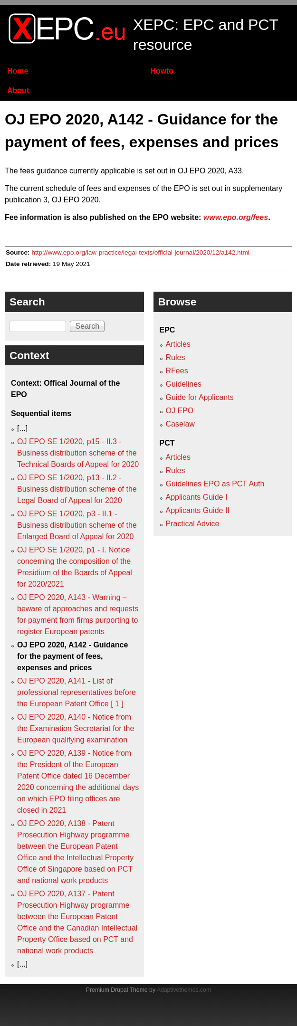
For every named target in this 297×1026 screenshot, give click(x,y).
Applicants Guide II (198, 510)
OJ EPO (180, 411)
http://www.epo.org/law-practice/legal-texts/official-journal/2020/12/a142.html (140, 252)
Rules (175, 357)
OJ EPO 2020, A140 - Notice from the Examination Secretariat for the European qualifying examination (75, 728)
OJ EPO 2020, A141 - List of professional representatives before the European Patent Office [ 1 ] (76, 692)
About (18, 90)
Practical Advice (193, 524)
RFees (177, 371)
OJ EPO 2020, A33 (210, 171)
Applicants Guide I (197, 497)
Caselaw (180, 424)
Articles (178, 344)
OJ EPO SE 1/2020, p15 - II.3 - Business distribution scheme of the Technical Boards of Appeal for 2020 (78, 452)
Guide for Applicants (200, 397)
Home (17, 71)
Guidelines (184, 384)
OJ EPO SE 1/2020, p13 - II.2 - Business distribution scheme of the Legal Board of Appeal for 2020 (77, 489)
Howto (161, 71)
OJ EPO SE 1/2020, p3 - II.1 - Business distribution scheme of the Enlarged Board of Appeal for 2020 (77, 525)
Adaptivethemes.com (184, 990)
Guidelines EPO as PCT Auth (215, 484)
